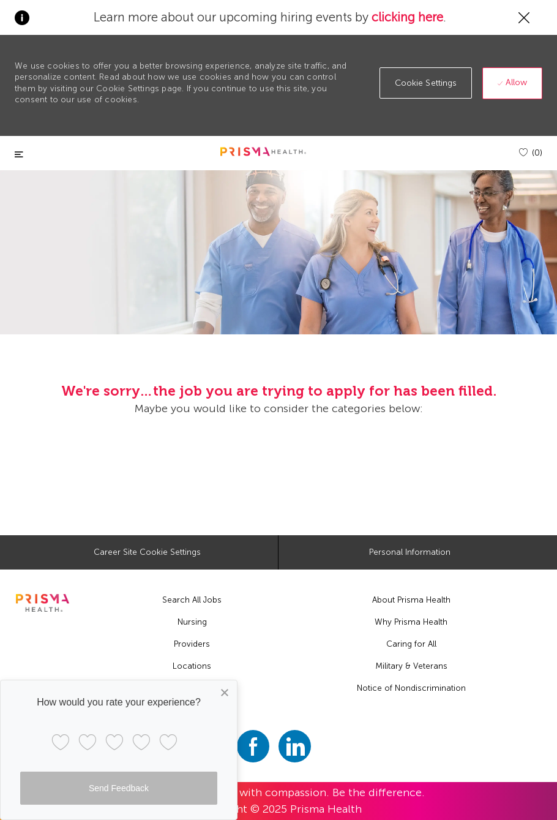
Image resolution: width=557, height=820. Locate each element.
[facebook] (253, 746)
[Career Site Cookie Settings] (147, 552)
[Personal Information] (410, 552)
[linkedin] (294, 746)
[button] (426, 83)
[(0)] (530, 153)
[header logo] (263, 151)
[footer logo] (42, 603)
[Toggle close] (19, 154)
